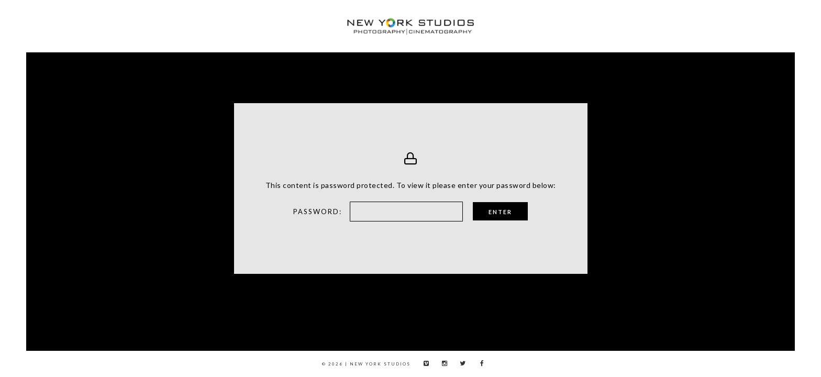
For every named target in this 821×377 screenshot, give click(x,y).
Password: (254, 211)
